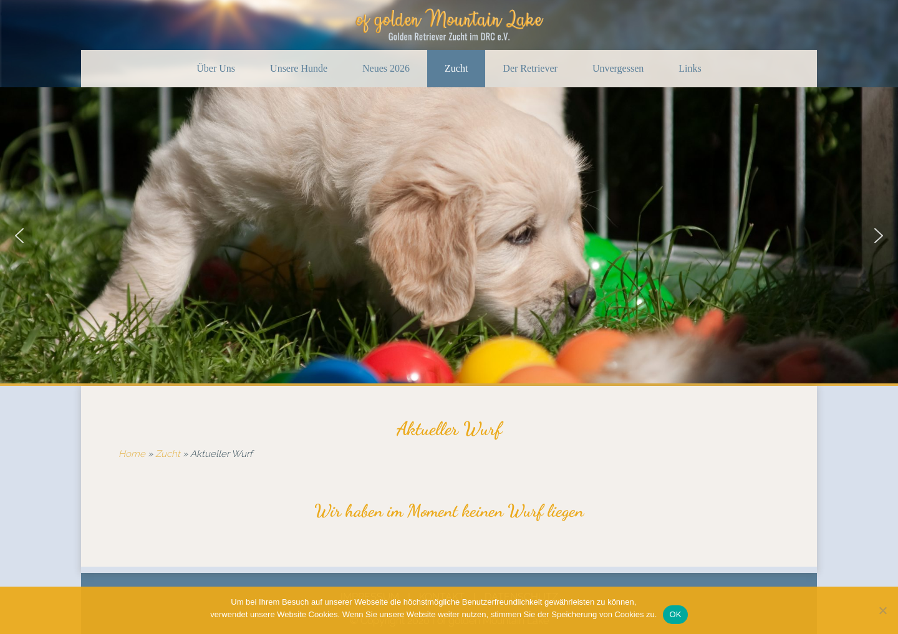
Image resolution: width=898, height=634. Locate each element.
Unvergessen (618, 68)
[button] (19, 236)
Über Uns (215, 68)
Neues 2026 (386, 68)
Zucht (456, 68)
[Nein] (882, 610)
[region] (449, 235)
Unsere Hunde (298, 68)
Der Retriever (530, 68)
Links (689, 68)
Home (131, 453)
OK (675, 614)
